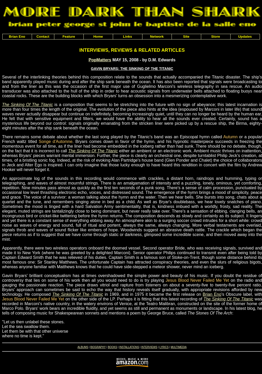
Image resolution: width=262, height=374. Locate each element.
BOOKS (112, 347)
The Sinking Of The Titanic (27, 104)
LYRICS (163, 347)
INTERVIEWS (149, 347)
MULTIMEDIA (179, 347)
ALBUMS (82, 347)
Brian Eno (212, 294)
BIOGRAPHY (98, 347)
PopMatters (100, 60)
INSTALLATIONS (129, 347)
